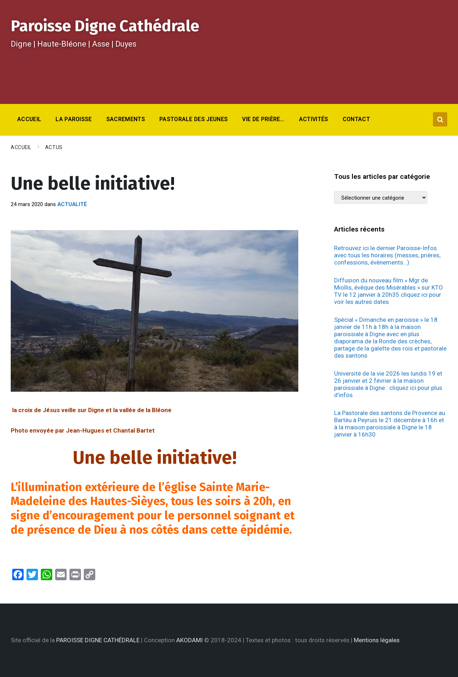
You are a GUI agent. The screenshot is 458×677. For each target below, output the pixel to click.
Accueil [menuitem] (29, 119)
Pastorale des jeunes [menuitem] (193, 119)
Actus (54, 147)
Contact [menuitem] (356, 119)
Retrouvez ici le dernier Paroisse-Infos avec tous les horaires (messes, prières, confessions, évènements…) (387, 255)
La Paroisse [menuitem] (74, 119)
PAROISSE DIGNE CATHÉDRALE (98, 640)
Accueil (21, 147)
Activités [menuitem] (313, 119)
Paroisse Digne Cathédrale (105, 25)
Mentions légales (377, 640)
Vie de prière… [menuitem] (263, 119)
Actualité (72, 204)
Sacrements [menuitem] (125, 119)
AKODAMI (189, 640)
